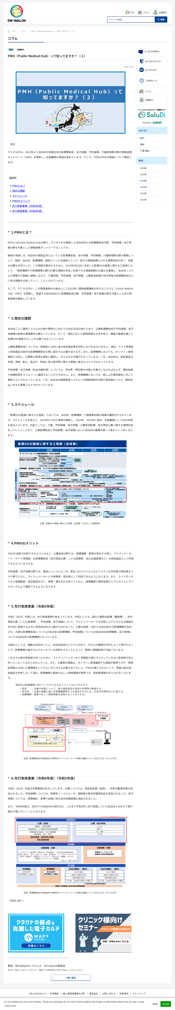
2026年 (143, 168)
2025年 (143, 174)
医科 (142, 138)
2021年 (143, 199)
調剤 (142, 144)
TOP (132, 9)
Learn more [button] (10, 1005)
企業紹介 (163, 9)
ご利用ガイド (151, 80)
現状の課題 (18, 190)
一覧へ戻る (70, 977)
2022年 (143, 193)
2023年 (143, 186)
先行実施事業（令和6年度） (28, 211)
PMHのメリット (21, 201)
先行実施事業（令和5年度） (28, 206)
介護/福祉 (144, 150)
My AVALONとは (153, 61)
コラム (146, 9)
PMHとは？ (18, 185)
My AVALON (151, 69)
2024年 (143, 180)
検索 (162, 16)
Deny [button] (155, 1004)
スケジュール (19, 196)
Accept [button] (165, 1004)
